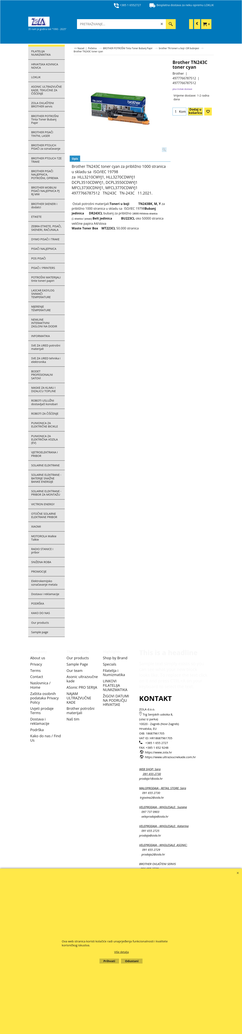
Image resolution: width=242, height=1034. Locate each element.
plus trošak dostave (182, 88)
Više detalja (121, 952)
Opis (75, 159)
